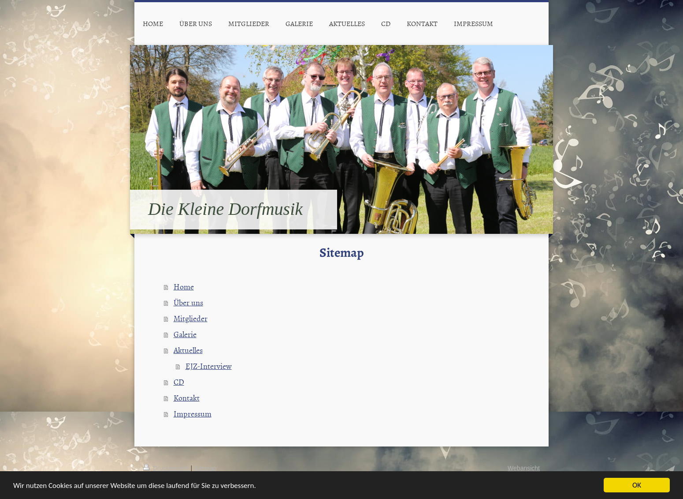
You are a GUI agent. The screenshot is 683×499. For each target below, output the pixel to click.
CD (179, 382)
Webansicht (524, 468)
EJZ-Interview (209, 366)
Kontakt (187, 398)
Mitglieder (191, 318)
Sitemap (205, 468)
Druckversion (166, 468)
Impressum (193, 414)
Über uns (188, 302)
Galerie (185, 334)
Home (184, 287)
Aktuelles (188, 350)
